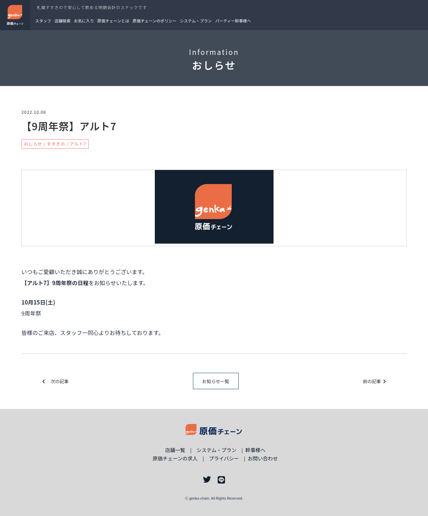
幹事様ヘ (255, 449)
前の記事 (374, 381)
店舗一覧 (175, 449)
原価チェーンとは (113, 20)
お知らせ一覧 (215, 381)
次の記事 (55, 381)
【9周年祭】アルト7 (69, 125)
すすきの (56, 144)
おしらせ (33, 144)
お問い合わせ (263, 458)
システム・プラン (196, 20)
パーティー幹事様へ (233, 20)
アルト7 (78, 144)
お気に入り (84, 20)
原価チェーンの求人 (174, 458)
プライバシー (224, 458)
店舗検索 (63, 20)
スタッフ (43, 20)
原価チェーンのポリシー (154, 20)
